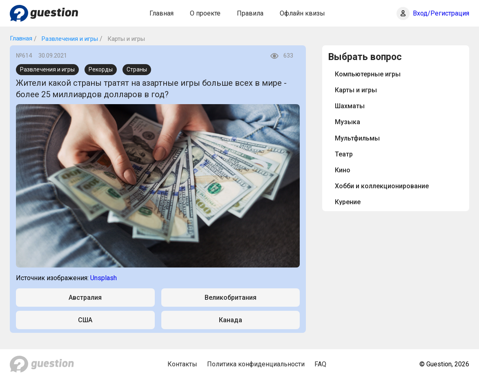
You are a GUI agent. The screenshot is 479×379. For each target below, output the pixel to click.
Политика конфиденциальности (256, 364)
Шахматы (350, 106)
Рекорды (101, 69)
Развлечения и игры (69, 38)
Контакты (182, 364)
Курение (348, 202)
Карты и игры (356, 90)
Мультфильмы (357, 138)
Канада (230, 320)
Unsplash (103, 278)
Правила (250, 13)
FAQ (320, 364)
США (85, 320)
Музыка (347, 122)
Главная (161, 13)
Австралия (85, 297)
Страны (137, 69)
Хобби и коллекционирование (382, 186)
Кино (342, 170)
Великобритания (230, 297)
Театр (344, 154)
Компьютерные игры (368, 74)
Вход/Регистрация (441, 13)
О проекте (205, 13)
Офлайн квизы (302, 13)
